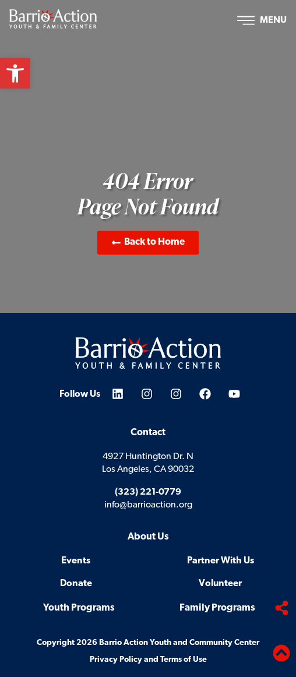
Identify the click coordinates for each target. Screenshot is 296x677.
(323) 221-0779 (148, 492)
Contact (148, 433)
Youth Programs (79, 608)
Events (75, 561)
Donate (76, 583)
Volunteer (220, 583)
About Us (148, 537)
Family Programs (217, 608)
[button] (15, 73)
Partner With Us (220, 561)
